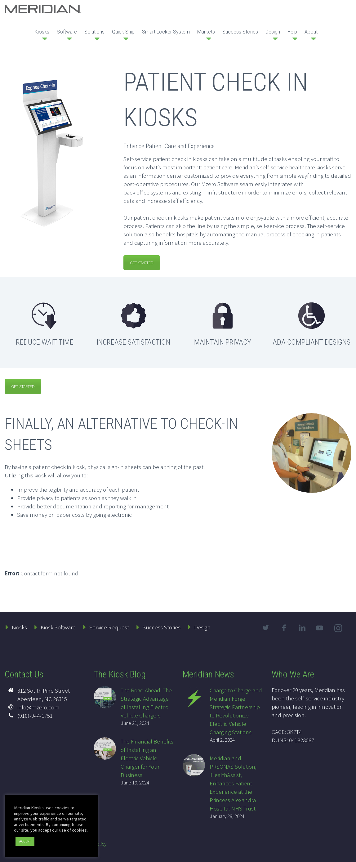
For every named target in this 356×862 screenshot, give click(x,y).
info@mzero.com (38, 707)
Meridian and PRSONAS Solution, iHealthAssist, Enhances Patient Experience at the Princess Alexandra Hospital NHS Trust (233, 783)
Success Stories (240, 32)
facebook (284, 628)
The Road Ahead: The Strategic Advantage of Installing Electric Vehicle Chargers (146, 702)
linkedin (302, 628)
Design (272, 32)
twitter (265, 628)
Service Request (109, 627)
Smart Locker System (166, 32)
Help (292, 32)
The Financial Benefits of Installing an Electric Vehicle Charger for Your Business (147, 758)
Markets (206, 32)
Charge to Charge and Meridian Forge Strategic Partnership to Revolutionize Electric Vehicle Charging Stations (236, 711)
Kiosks (42, 32)
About (311, 32)
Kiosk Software (58, 627)
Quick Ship (123, 32)
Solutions (94, 32)
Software (67, 32)
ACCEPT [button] (25, 841)
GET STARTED (142, 263)
